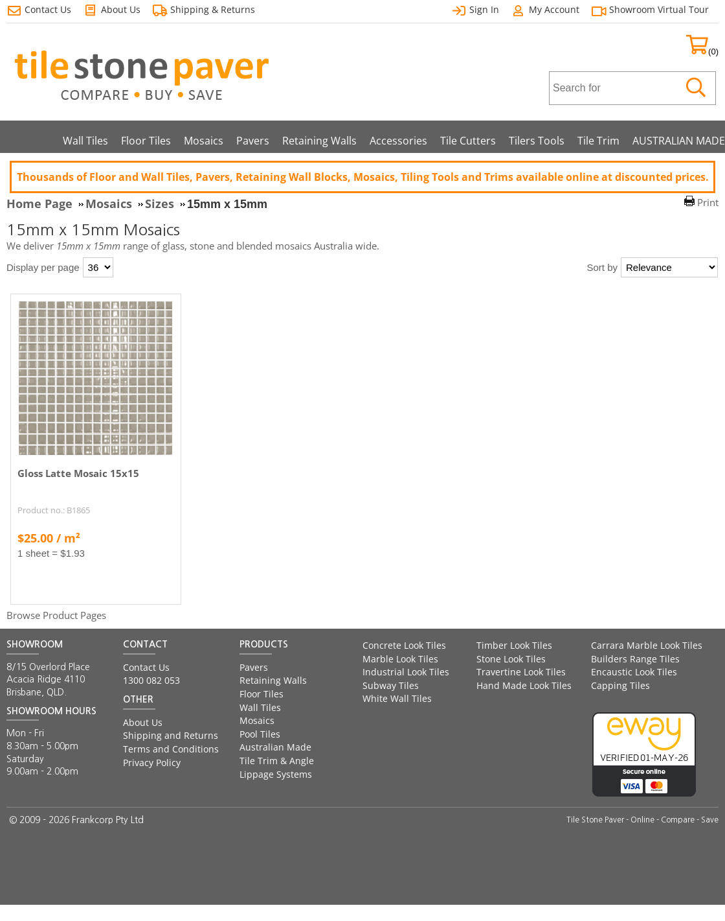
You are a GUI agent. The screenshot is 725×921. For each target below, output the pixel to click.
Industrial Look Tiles (405, 672)
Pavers (252, 141)
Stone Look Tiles (511, 659)
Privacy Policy (152, 762)
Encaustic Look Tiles (634, 672)
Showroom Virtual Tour (659, 9)
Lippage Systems (276, 774)
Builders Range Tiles (635, 659)
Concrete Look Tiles (404, 645)
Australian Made (275, 747)
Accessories (398, 141)
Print (708, 202)
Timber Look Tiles (514, 645)
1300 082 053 (151, 680)
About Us (142, 722)
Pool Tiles (260, 734)
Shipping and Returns (170, 735)
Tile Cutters (468, 141)
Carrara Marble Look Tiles (646, 645)
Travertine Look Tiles (521, 672)
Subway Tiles (390, 685)
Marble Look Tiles (400, 659)
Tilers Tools (536, 141)
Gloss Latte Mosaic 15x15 (78, 473)
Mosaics (203, 141)
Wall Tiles (85, 141)
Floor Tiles (146, 141)
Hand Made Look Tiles (524, 685)
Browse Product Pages (56, 615)
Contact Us (146, 667)
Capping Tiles (620, 685)
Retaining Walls (319, 141)
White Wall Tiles (397, 698)
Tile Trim (598, 141)
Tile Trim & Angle (277, 760)
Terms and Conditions (171, 749)
